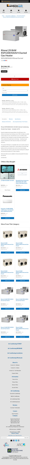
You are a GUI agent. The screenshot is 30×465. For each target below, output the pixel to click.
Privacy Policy (15, 382)
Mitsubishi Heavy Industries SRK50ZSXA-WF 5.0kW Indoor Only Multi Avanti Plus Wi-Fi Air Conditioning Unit (22, 182)
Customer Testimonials (15, 407)
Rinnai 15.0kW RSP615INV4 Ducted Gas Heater (22, 300)
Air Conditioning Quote (15, 401)
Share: (4, 60)
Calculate (15, 95)
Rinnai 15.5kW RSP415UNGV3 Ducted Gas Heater (7, 244)
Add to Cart (15, 79)
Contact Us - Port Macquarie (15, 370)
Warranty (11, 119)
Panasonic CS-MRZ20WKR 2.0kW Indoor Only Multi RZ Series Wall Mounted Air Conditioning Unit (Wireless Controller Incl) (7, 210)
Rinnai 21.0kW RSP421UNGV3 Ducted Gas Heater (22, 244)
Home (3, 15)
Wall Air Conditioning (15, 396)
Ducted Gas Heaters (21, 15)
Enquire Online (15, 373)
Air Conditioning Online (15, 399)
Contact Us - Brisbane (15, 365)
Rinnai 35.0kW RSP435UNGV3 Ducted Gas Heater (22, 272)
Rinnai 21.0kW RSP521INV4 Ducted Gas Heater (7, 300)
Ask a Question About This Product (20, 121)
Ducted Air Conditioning (15, 393)
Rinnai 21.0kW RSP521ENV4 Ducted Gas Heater (7, 328)
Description (4, 119)
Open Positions (15, 413)
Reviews (6, 121)
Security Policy (15, 387)
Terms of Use (15, 379)
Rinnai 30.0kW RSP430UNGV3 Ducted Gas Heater (7, 272)
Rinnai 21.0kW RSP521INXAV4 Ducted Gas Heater (22, 329)
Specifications (18, 119)
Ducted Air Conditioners (11, 15)
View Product (7, 190)
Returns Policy (15, 384)
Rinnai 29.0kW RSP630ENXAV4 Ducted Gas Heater (13, 17)
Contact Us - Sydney (15, 367)
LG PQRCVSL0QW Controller (7, 180)
